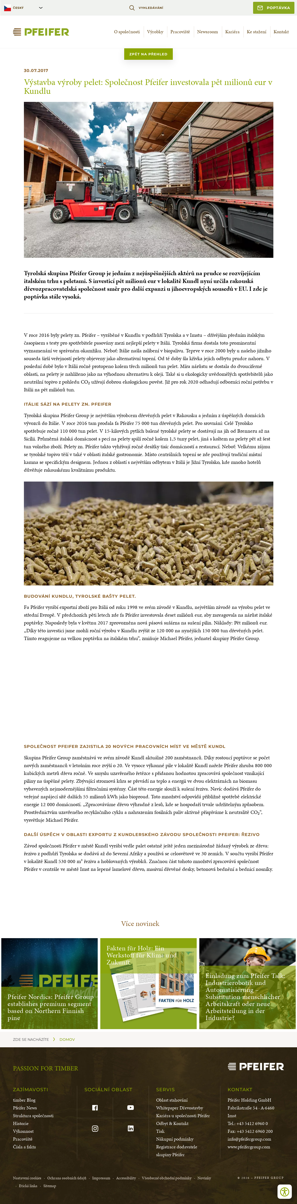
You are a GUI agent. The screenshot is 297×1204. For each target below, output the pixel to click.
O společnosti (127, 31)
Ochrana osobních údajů (66, 1178)
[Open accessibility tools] (285, 1192)
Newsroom (207, 31)
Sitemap (49, 1185)
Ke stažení (256, 31)
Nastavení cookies (27, 1178)
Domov (67, 1039)
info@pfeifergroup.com (249, 1139)
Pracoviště (180, 31)
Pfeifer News (25, 1107)
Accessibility (126, 1178)
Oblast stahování (172, 1100)
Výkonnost (23, 1131)
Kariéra (232, 31)
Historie (21, 1123)
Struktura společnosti (33, 1115)
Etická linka (28, 1185)
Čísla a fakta (24, 1146)
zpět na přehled (148, 54)
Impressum (101, 1178)
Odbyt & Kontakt (172, 1123)
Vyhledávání (146, 8)
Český (18, 8)
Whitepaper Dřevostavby (179, 1107)
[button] (148, 533)
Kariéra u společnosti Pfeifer (183, 1115)
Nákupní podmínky (174, 1139)
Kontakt (281, 31)
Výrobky (155, 31)
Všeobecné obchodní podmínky (167, 1178)
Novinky (204, 1178)
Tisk (160, 1131)
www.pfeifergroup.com (249, 1146)
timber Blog (24, 1100)
